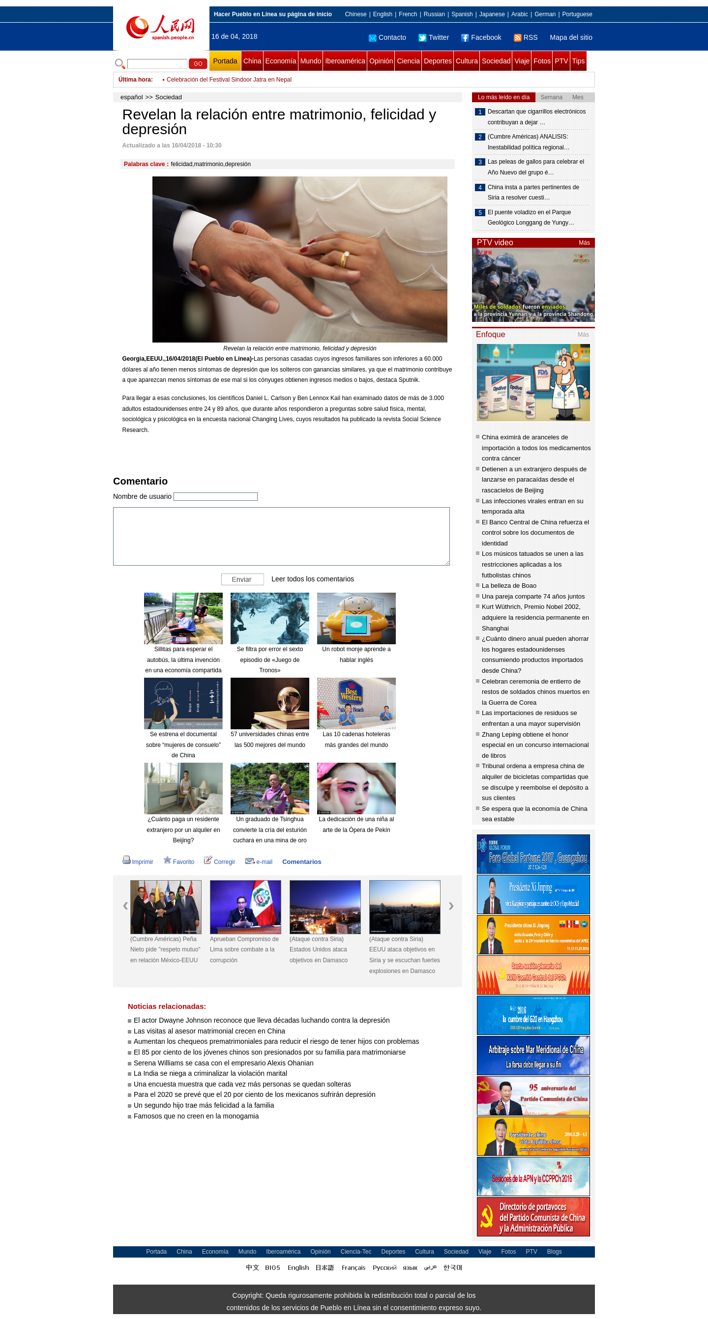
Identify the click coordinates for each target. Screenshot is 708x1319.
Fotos (542, 61)
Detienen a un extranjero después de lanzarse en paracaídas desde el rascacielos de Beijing (534, 479)
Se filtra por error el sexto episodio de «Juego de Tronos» (270, 660)
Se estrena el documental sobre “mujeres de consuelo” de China (183, 745)
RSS (526, 37)
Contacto (387, 37)
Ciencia (408, 61)
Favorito (178, 862)
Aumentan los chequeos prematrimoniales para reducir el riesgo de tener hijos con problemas (276, 1041)
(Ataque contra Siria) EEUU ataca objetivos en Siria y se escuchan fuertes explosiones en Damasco (404, 955)
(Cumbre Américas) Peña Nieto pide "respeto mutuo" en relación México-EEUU (165, 950)
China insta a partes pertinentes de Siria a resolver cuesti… (533, 192)
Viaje (522, 61)
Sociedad (496, 61)
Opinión (381, 61)
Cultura (467, 61)
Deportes (438, 61)
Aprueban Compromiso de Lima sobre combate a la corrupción (244, 950)
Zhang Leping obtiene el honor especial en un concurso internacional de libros (535, 745)
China (252, 61)
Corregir (219, 862)
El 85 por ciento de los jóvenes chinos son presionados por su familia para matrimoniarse (270, 1052)
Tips (578, 61)
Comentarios (301, 861)
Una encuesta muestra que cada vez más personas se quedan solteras (242, 1084)
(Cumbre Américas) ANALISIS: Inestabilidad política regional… (529, 142)
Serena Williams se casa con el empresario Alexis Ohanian (224, 1063)
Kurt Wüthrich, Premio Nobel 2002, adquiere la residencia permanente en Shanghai (535, 617)
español (131, 97)
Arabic (519, 14)
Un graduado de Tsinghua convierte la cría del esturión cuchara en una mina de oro (270, 830)
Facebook (481, 37)
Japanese (492, 14)
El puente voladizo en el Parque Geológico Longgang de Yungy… (531, 218)
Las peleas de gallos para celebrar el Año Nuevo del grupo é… (536, 167)
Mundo (311, 61)
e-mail (259, 862)
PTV (561, 61)
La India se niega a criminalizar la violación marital (210, 1073)
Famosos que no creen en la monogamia (196, 1116)
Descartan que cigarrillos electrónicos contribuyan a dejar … (537, 117)
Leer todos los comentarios (312, 579)
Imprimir (137, 862)
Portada (225, 61)
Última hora (134, 79)
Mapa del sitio (571, 37)
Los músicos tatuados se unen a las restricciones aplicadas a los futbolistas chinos (533, 564)
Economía (281, 61)
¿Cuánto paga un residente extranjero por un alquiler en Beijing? (183, 830)
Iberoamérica (345, 61)
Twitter (433, 37)
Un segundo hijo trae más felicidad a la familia (204, 1105)
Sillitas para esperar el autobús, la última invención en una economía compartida (183, 660)
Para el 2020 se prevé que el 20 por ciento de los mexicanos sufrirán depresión (255, 1094)
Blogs (554, 1251)
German (545, 14)
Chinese (356, 14)
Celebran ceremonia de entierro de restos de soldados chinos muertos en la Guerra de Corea (536, 692)
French (408, 14)
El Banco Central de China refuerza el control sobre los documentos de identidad (535, 532)
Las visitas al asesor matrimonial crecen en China (209, 1031)
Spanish (461, 14)
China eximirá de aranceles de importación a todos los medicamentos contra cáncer (536, 447)
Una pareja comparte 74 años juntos (533, 596)
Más (584, 242)
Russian (434, 14)
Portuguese (577, 14)
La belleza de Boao (509, 585)
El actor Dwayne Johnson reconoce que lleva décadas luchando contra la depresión (263, 1020)
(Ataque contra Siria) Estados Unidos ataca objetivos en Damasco (319, 950)
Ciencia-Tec (356, 1251)
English (382, 14)
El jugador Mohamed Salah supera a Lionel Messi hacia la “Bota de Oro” (261, 79)
